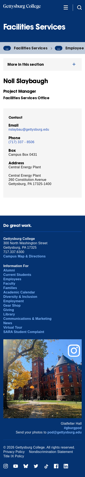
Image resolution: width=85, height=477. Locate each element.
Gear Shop (12, 305)
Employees (12, 279)
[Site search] (79, 7)
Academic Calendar (19, 292)
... (7, 48)
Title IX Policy (13, 456)
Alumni (9, 270)
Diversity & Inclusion (20, 296)
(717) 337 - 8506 (21, 142)
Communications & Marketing (27, 318)
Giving (8, 310)
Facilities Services (30, 48)
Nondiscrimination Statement (51, 452)
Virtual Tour (12, 327)
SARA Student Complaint (23, 332)
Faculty (9, 283)
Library (9, 314)
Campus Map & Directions (24, 256)
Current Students (17, 274)
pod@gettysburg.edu (64, 432)
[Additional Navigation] (65, 7)
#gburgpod (73, 428)
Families (10, 288)
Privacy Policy (14, 452)
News (7, 323)
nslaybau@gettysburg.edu (29, 129)
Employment (13, 301)
